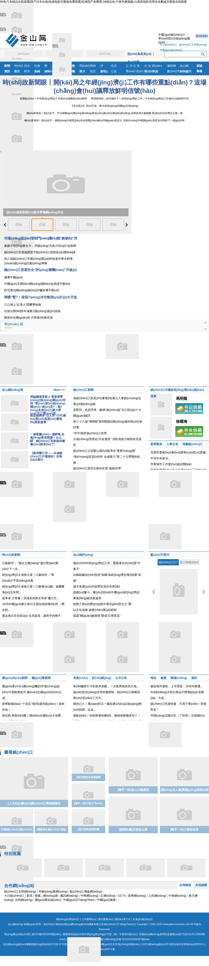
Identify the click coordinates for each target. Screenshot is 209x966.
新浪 (29, 895)
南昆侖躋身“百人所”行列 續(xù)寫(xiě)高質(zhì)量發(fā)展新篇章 (48, 419)
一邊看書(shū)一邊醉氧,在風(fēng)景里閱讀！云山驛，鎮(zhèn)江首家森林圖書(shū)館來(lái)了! (47, 439)
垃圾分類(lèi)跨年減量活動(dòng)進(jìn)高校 (32, 311)
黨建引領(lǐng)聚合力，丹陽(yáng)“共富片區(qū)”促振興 (40, 245)
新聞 (7, 65)
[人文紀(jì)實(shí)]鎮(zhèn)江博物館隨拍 (34, 803)
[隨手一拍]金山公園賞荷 (133, 789)
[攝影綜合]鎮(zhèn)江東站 (51, 829)
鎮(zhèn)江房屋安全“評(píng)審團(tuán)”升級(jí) (40, 270)
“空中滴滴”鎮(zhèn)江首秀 (90, 433)
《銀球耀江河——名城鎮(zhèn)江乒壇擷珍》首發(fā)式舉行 (46, 456)
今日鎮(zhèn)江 (168, 44)
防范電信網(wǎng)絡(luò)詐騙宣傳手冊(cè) (31, 290)
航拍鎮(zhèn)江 (185, 72)
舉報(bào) (200, 72)
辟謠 (199, 65)
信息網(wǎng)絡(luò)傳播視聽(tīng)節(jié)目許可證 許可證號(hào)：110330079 (46, 944)
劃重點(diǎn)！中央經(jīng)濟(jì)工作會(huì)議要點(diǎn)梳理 (53, 98)
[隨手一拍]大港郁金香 (184, 829)
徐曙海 (181, 421)
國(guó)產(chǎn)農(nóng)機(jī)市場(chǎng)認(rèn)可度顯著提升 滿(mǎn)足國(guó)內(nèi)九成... (32, 692)
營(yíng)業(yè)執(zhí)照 (17, 934)
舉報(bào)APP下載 (104, 949)
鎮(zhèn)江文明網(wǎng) (192, 44)
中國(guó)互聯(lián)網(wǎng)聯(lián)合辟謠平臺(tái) (37, 283)
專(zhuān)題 (49, 66)
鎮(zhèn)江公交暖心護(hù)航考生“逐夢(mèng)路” (104, 450)
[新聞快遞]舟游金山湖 (133, 829)
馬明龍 (181, 398)
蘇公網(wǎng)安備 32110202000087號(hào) (108, 939)
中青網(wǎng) (177, 895)
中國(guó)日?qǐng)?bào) (78, 899)
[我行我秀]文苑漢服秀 (88, 777)
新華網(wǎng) (137, 895)
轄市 (27, 71)
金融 (37, 71)
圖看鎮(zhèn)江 (18, 752)
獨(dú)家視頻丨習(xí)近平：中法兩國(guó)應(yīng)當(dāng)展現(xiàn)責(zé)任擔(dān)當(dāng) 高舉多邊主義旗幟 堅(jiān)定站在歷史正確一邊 (105, 113)
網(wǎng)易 (50, 895)
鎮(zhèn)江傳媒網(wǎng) (86, 891)
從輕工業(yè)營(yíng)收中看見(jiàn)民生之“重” (102, 604)
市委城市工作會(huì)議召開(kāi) (170, 464)
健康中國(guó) (13, 277)
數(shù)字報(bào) (173, 72)
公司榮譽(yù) (89, 919)
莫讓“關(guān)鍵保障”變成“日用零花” (97, 615)
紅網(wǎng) (108, 895)
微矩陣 (171, 65)
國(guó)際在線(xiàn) (48, 899)
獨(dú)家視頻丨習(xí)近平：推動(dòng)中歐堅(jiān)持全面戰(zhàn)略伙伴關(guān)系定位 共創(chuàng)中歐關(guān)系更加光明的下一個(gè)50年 (104, 120)
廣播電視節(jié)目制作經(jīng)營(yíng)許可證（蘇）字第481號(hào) (100, 934)
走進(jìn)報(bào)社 (143, 919)
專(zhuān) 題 (13, 325)
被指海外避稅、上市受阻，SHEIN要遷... (176, 686)
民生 (27, 65)
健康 (47, 71)
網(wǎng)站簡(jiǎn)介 (68, 919)
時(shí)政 (18, 66)
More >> (59, 389)
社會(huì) (37, 66)
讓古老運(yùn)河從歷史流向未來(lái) (96, 586)
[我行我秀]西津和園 (88, 829)
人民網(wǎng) (157, 895)
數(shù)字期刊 (159, 554)
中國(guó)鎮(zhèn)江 (171, 34)
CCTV (122, 895)
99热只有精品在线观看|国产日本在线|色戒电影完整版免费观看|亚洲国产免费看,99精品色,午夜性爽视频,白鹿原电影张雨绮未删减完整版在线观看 (93, 1)
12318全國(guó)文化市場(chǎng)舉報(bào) (115, 944)
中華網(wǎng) (89, 895)
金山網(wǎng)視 (186, 66)
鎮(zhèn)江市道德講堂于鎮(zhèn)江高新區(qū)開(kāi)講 (39, 252)
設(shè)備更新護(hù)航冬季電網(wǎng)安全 (35, 212)
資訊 (7, 71)
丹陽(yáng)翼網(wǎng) (53, 891)
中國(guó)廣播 (106, 899)
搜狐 (38, 895)
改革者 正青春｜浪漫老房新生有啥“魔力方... (30, 598)
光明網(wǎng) (24, 899)
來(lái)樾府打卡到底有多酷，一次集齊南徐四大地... (106, 686)
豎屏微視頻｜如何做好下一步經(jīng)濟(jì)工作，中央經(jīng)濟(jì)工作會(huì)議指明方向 (140, 98)
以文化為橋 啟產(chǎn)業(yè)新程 (95, 610)
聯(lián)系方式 (123, 919)
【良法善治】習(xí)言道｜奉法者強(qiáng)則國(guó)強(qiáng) (104, 105)
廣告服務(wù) (105, 919)
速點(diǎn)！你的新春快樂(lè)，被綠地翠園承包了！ (106, 715)
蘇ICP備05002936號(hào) (46, 934)
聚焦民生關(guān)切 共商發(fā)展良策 (28, 317)
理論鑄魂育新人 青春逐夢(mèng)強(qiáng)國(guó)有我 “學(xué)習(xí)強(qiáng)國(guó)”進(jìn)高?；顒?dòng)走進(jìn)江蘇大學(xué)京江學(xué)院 (48, 405)
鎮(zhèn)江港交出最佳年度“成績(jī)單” (97, 468)
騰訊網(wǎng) (69, 895)
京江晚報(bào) (189, 562)
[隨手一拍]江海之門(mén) (88, 803)
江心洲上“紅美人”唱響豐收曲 (22, 304)
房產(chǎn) (18, 72)
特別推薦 (12, 853)
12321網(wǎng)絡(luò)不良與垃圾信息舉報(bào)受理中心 (173, 944)
